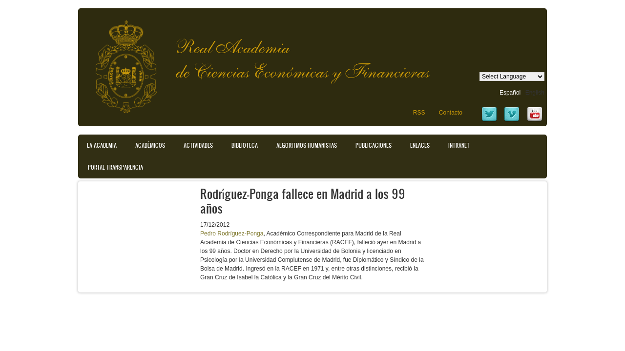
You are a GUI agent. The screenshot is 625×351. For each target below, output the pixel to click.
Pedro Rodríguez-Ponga (231, 233)
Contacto (450, 112)
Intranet (459, 145)
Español (510, 92)
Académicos (150, 145)
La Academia (102, 145)
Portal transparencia (115, 167)
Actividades (198, 145)
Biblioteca (244, 145)
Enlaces (420, 145)
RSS (419, 112)
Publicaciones (373, 145)
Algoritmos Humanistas (306, 145)
